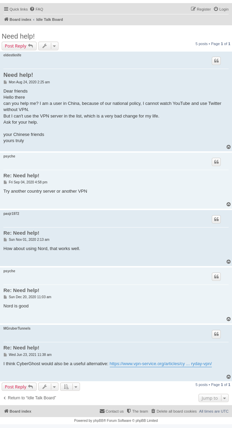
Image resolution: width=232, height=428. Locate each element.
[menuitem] (36, 9)
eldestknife (12, 55)
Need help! (18, 36)
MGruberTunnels (16, 328)
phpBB (98, 421)
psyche (9, 156)
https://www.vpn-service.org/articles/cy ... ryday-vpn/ (161, 363)
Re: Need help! (21, 175)
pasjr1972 (11, 214)
